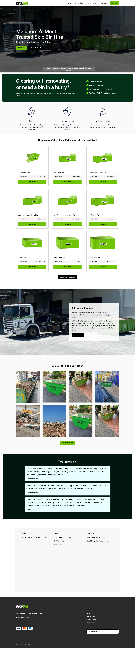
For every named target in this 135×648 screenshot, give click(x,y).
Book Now (21, 48)
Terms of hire (90, 623)
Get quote (114, 3)
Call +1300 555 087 (36, 48)
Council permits (92, 3)
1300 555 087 (25, 617)
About (69, 3)
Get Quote (32, 182)
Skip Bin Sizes (79, 3)
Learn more (78, 335)
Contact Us (103, 3)
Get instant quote (67, 443)
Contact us (89, 626)
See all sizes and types (67, 277)
